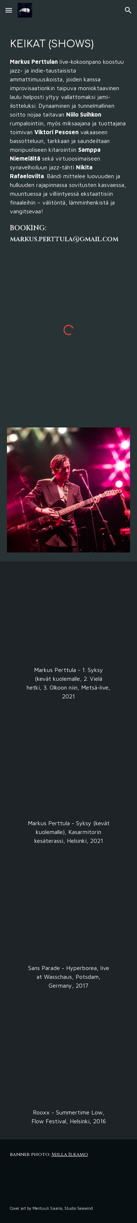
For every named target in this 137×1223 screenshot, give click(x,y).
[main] (68, 139)
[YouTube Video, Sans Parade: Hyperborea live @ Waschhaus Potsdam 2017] (68, 913)
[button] (9, 10)
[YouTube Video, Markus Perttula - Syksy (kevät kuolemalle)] (68, 768)
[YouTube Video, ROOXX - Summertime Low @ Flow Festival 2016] (68, 1058)
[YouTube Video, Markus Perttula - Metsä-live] (68, 615)
